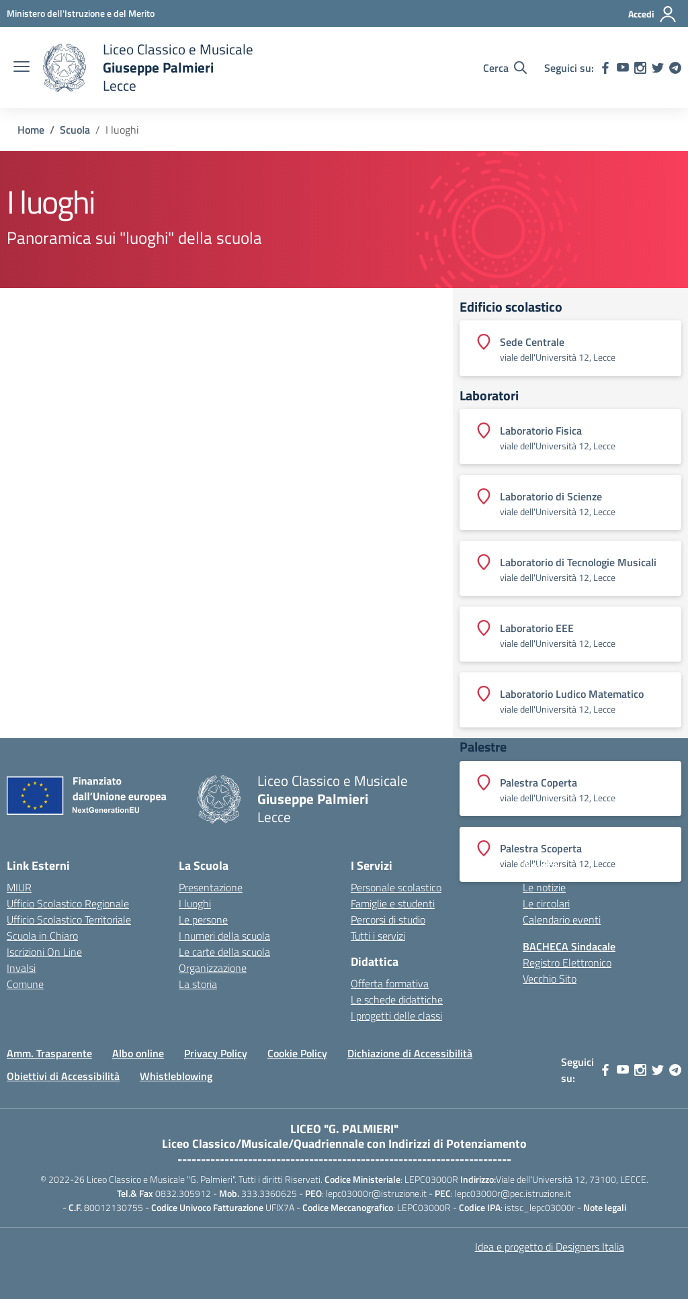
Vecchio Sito (549, 979)
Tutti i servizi (378, 936)
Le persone (203, 919)
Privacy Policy (215, 1053)
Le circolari (546, 903)
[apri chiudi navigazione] (21, 68)
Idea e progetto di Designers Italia (549, 1247)
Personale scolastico (396, 887)
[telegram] (675, 68)
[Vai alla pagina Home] (30, 130)
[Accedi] (652, 14)
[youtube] (623, 68)
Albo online (138, 1053)
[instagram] (640, 68)
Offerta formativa (390, 983)
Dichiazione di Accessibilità (409, 1053)
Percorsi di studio (388, 919)
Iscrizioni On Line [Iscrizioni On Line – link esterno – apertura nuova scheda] (44, 952)
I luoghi (195, 903)
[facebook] (605, 68)
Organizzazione (213, 968)
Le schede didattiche (397, 999)
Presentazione (211, 887)
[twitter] (658, 68)
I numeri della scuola (224, 936)
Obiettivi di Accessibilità (63, 1076)
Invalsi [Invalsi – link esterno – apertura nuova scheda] (21, 968)
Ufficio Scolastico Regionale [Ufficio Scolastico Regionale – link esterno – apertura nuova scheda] (68, 903)
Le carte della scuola (224, 952)
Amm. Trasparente (49, 1053)
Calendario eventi (562, 919)
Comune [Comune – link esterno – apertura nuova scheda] (25, 984)
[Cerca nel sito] (505, 68)
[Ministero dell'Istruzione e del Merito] (81, 13)
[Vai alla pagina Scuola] (75, 130)
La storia (198, 984)
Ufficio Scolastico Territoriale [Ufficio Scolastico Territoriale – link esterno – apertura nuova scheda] (69, 919)
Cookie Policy (297, 1053)
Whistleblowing (176, 1076)
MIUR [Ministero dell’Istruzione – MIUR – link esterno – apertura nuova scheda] (19, 887)
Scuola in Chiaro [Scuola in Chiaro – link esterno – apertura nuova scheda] (42, 936)
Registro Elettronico (567, 962)
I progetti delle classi (396, 1015)
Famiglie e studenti (393, 903)
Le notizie (544, 887)
